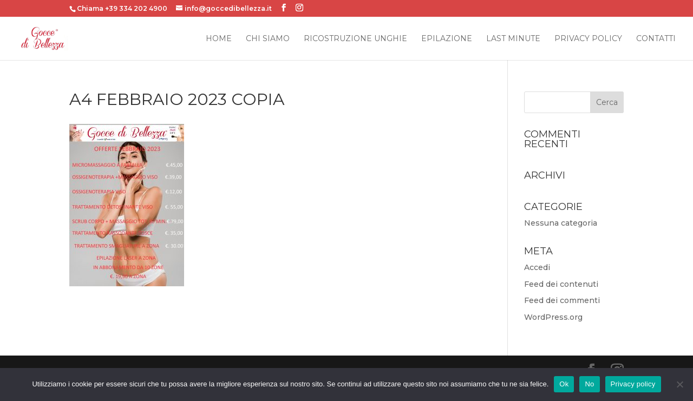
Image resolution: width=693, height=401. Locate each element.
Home (219, 39)
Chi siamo (268, 39)
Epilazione (446, 39)
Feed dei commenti (562, 300)
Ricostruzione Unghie (355, 39)
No (589, 384)
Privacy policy (633, 384)
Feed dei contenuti (561, 284)
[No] (679, 384)
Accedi (537, 267)
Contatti (656, 39)
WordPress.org (553, 317)
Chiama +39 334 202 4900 (122, 8)
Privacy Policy (588, 39)
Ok (563, 384)
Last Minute (513, 39)
